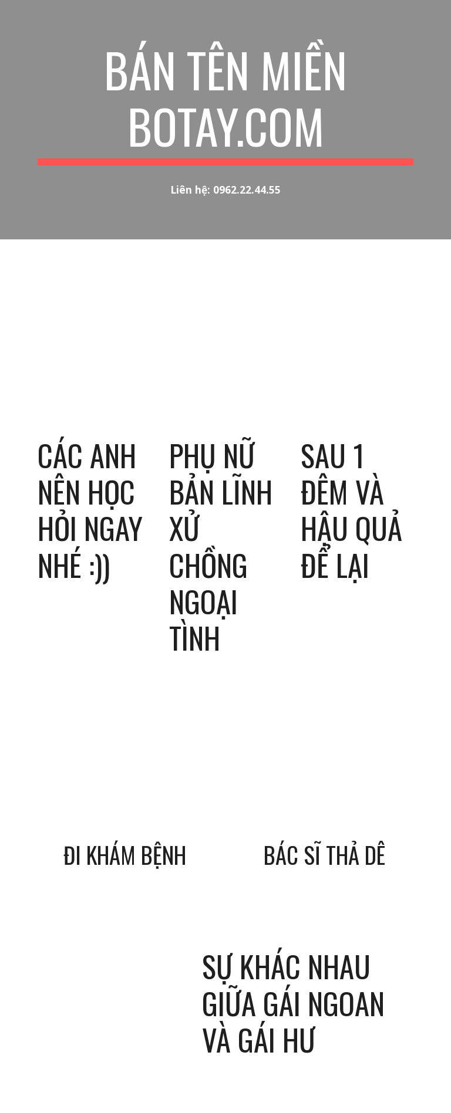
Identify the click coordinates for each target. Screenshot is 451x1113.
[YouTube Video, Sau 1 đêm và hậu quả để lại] (357, 367)
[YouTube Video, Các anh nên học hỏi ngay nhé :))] (93, 367)
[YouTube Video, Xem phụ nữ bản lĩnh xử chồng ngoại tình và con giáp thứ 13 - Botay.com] (225, 367)
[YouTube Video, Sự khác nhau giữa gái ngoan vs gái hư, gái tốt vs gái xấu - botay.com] (110, 983)
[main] (225, 103)
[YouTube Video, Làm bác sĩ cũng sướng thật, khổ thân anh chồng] (324, 777)
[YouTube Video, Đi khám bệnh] (126, 777)
